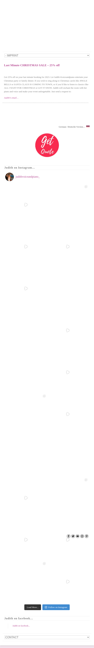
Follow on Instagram (56, 607)
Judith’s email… (11, 97)
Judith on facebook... (21, 626)
